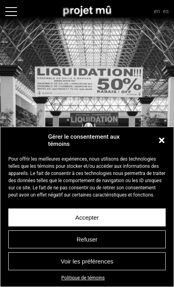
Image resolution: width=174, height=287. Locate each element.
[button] (162, 140)
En (157, 11)
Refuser (87, 239)
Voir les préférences (87, 261)
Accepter (87, 217)
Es (166, 11)
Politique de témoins (82, 278)
